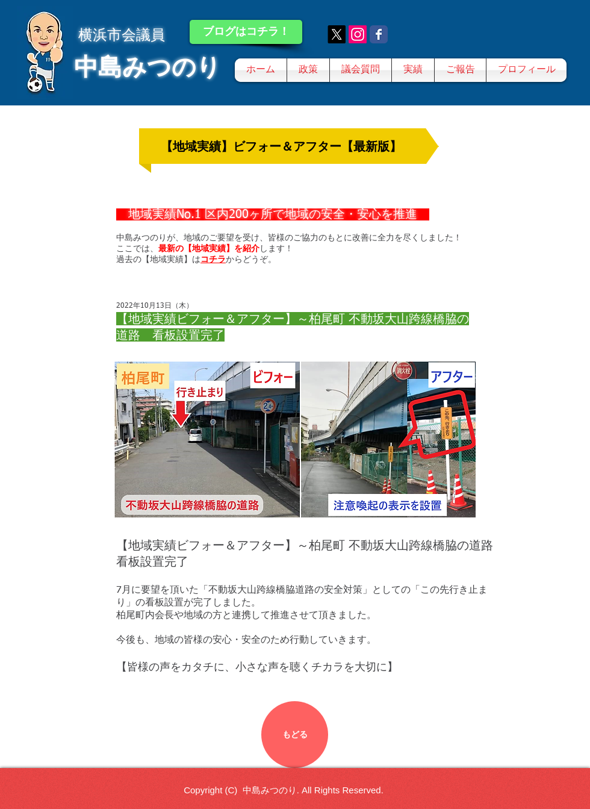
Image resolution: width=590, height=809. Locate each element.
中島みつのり (147, 67)
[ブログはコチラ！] (246, 32)
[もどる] (294, 734)
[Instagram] (358, 34)
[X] (337, 34)
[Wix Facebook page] (379, 34)
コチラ (213, 259)
